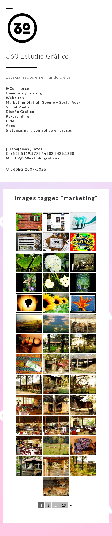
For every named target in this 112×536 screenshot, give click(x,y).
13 (64, 505)
